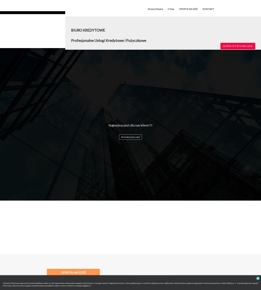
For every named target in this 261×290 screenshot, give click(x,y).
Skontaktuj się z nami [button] (130, 137)
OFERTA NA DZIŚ (188, 9)
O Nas (171, 9)
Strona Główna (155, 9)
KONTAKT (208, 9)
